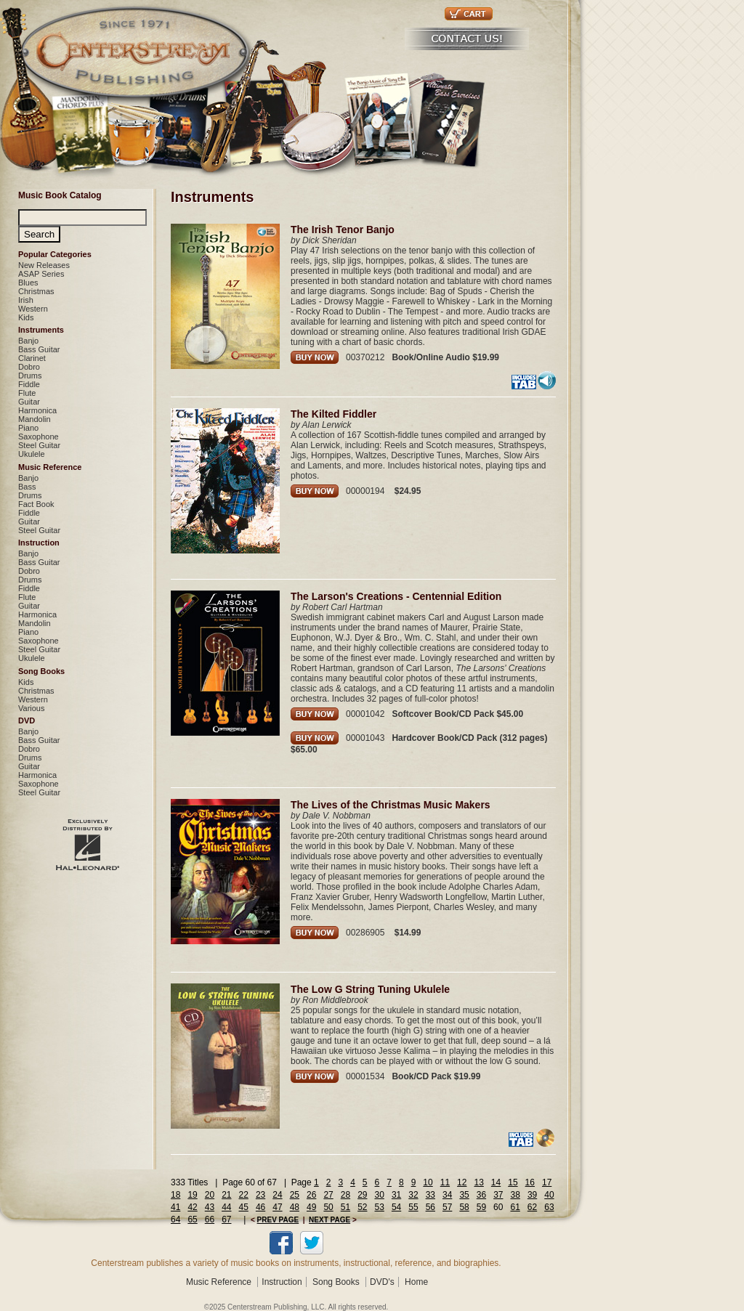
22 (243, 1195)
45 (243, 1207)
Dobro (29, 366)
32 (413, 1195)
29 (362, 1195)
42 (192, 1207)
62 (532, 1207)
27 (328, 1195)
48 (294, 1207)
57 (447, 1207)
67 (226, 1219)
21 (226, 1195)
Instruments (41, 329)
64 (175, 1219)
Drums (29, 375)
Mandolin (34, 419)
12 (461, 1182)
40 (549, 1195)
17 (546, 1182)
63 (549, 1207)
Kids (25, 317)
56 (430, 1207)
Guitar (29, 401)
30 (379, 1195)
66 (209, 1219)
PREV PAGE (278, 1220)
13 (478, 1182)
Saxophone (38, 436)
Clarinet (32, 358)
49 (311, 1207)
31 (396, 1195)
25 (294, 1195)
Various (31, 708)
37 (498, 1195)
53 (379, 1207)
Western (33, 308)
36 (481, 1195)
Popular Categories (55, 254)
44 (226, 1207)
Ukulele (31, 454)
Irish (25, 300)
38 (515, 1195)
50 (328, 1207)
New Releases (44, 265)
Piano (28, 427)
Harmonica (37, 410)
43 (209, 1207)
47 (277, 1207)
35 (464, 1195)
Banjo (28, 340)
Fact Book (36, 504)
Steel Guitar (39, 445)
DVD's (382, 1282)
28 (345, 1195)
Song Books (41, 671)
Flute (27, 393)
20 (209, 1195)
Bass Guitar (39, 349)
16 (530, 1182)
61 (514, 1207)
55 (413, 1207)
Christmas (36, 291)
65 (192, 1219)
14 (496, 1182)
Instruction (39, 542)
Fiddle (29, 384)
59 (481, 1207)
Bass (27, 486)
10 (427, 1182)
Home (416, 1282)
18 (175, 1195)
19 (192, 1195)
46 (260, 1207)
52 (362, 1207)
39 (532, 1195)
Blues (28, 282)
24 (277, 1195)
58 (464, 1207)
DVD (26, 720)
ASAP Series (41, 273)
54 (396, 1207)
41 (175, 1207)
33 (430, 1195)
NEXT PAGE (329, 1220)
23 (260, 1195)
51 (345, 1207)
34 (447, 1195)
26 (311, 1195)
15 (512, 1182)
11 (445, 1182)
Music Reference (49, 467)
